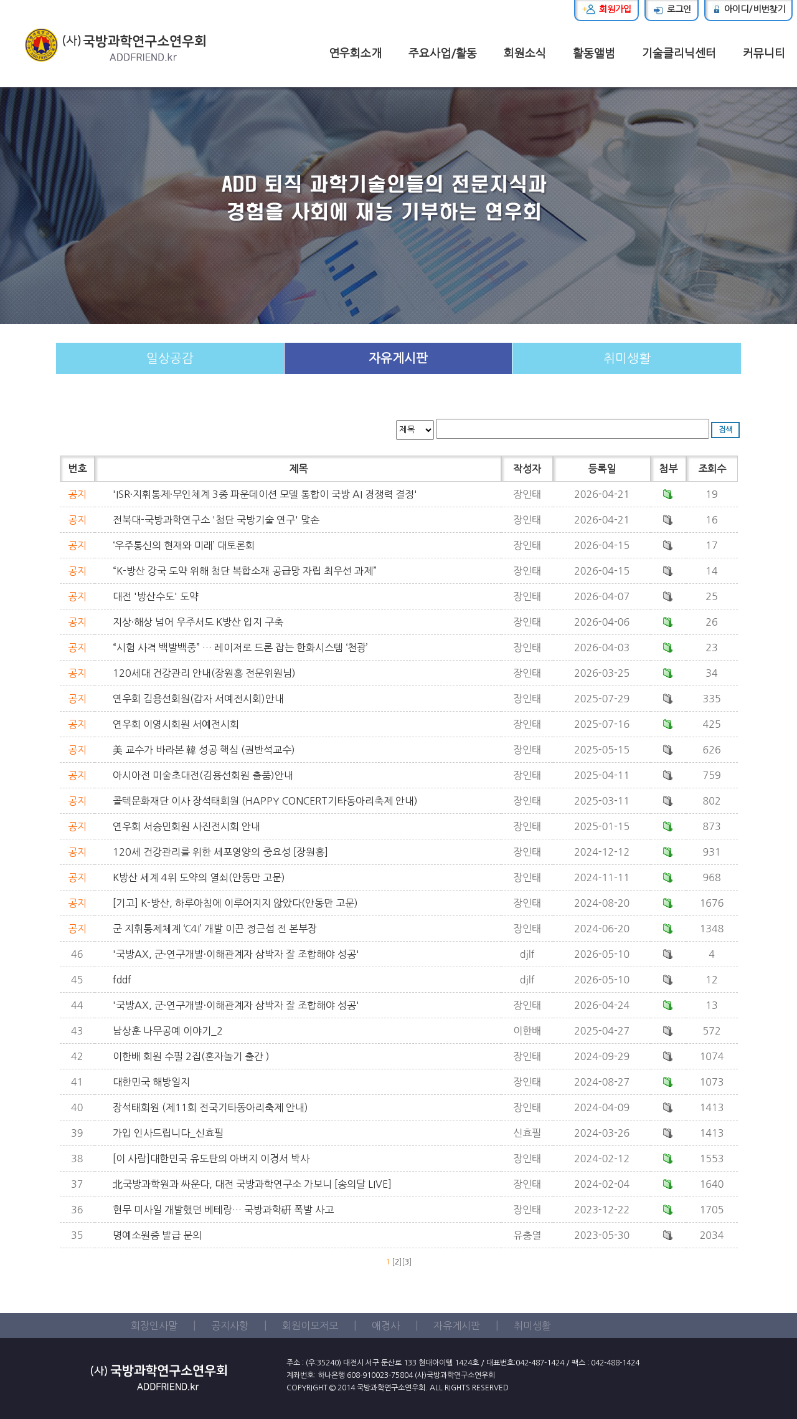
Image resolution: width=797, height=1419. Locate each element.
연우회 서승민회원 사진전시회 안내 (186, 826)
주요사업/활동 (442, 53)
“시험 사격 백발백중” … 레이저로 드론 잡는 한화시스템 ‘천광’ (240, 647)
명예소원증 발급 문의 (157, 1235)
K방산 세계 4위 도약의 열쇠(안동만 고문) (199, 877)
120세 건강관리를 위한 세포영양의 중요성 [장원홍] (220, 852)
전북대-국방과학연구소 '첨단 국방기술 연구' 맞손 (216, 520)
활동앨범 (594, 53)
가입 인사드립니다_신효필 (168, 1133)
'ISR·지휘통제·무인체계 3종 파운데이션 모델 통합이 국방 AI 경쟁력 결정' (265, 494)
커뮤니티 (764, 53)
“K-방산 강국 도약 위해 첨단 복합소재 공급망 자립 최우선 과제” (245, 571)
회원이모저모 (310, 1326)
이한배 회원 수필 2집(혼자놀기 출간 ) (191, 1056)
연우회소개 (355, 53)
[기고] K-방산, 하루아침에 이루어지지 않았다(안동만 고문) (235, 903)
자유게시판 (398, 358)
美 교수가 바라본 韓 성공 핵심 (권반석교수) (204, 750)
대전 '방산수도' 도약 (156, 596)
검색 (725, 430)
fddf (122, 980)
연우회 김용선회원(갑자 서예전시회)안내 (198, 699)
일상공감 (170, 358)
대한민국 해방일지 (151, 1082)
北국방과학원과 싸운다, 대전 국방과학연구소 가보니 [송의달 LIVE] (252, 1184)
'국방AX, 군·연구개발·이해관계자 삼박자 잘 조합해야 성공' (236, 954)
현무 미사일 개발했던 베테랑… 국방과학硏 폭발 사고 (223, 1210)
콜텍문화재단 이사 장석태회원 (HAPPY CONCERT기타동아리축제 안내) (265, 801)
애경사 (386, 1326)
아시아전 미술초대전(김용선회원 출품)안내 (203, 775)
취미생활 (627, 358)
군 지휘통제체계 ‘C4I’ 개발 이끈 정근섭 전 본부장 (215, 929)
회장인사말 (154, 1326)
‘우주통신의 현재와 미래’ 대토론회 (184, 545)
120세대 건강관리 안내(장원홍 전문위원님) (204, 673)
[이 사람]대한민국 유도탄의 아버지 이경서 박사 (211, 1158)
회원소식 (525, 53)
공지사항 (229, 1326)
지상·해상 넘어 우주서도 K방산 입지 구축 (198, 622)
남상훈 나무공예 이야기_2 (168, 1031)
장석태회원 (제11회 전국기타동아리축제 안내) (210, 1107)
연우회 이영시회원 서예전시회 (176, 724)
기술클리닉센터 (679, 53)
